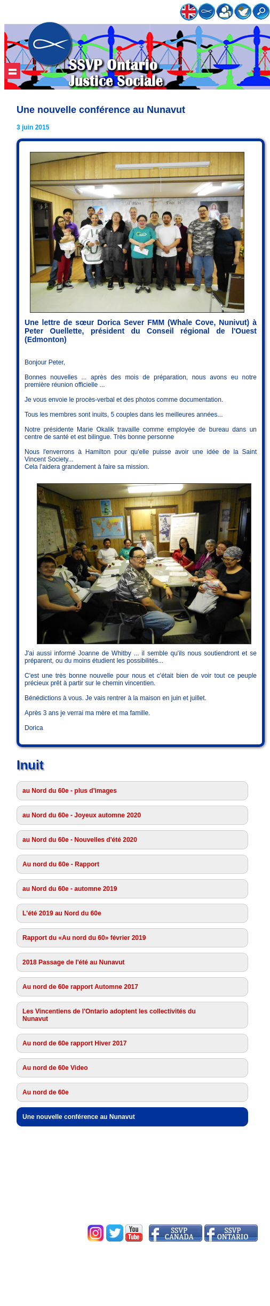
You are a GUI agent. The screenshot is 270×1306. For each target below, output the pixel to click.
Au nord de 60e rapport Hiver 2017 (74, 1043)
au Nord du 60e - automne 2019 (69, 889)
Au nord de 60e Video (55, 1068)
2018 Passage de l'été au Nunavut (73, 962)
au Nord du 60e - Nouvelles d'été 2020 (79, 839)
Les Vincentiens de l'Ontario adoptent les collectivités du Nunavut (109, 1015)
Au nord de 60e (45, 1092)
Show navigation (12, 71)
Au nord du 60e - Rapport (60, 864)
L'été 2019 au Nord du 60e (61, 913)
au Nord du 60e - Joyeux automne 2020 (81, 815)
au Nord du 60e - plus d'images (69, 790)
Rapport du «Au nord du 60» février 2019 (84, 938)
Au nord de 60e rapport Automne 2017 (80, 987)
